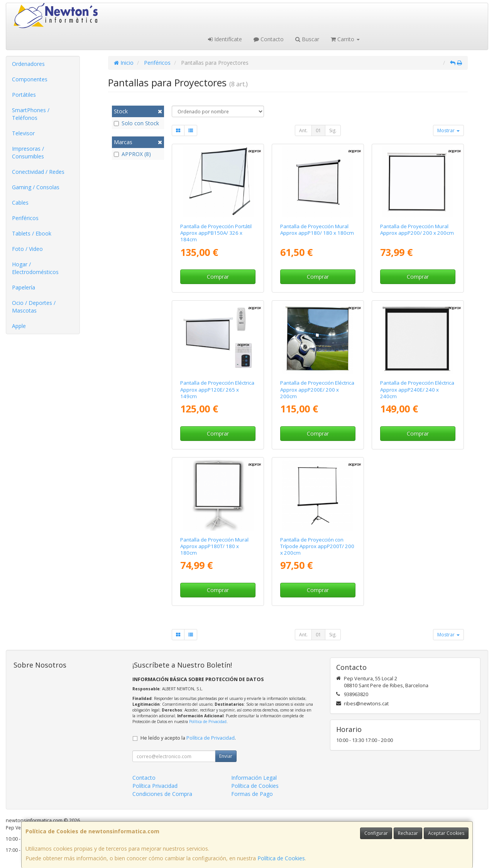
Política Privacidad (155, 785)
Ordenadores (28, 63)
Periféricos (25, 218)
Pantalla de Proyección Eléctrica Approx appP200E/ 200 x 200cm (317, 389)
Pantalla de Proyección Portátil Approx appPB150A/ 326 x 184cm (216, 233)
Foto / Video (27, 248)
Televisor (23, 133)
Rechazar (408, 833)
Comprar (218, 276)
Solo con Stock (136, 123)
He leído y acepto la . (188, 738)
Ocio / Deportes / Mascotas (34, 306)
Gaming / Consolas (35, 187)
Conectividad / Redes (38, 171)
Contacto (269, 39)
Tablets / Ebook (31, 233)
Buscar (307, 39)
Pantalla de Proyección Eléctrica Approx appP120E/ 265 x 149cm (217, 389)
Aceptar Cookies (446, 833)
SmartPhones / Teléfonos (30, 113)
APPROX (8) (132, 154)
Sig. (333, 130)
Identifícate (225, 39)
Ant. (303, 130)
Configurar (376, 833)
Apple (19, 326)
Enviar (225, 756)
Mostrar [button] (448, 130)
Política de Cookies (281, 858)
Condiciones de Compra (162, 793)
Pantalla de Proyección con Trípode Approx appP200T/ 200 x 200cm (317, 546)
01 (318, 130)
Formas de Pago (252, 793)
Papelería (23, 287)
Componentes (29, 79)
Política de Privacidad (208, 721)
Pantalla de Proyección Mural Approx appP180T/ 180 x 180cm (214, 546)
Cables (20, 202)
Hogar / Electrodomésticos (35, 268)
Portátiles (24, 94)
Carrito (345, 39)
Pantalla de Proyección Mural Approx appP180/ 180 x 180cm (317, 229)
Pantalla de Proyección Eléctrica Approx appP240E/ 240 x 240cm (417, 389)
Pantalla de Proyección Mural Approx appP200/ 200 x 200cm (417, 229)
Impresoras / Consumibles (28, 152)
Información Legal (254, 777)
